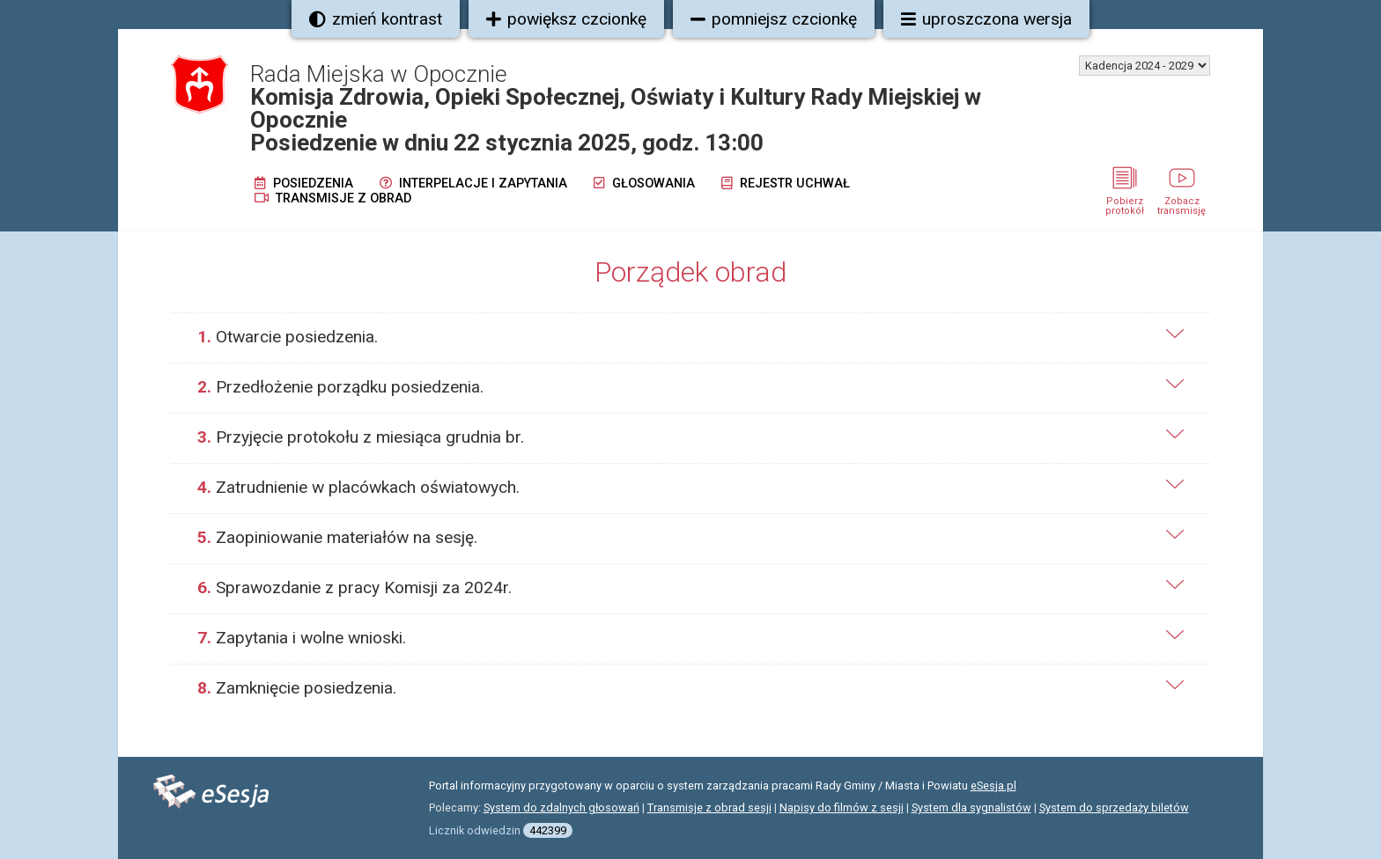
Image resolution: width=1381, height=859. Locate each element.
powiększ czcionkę (566, 19)
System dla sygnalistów (971, 807)
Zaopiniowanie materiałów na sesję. (337, 537)
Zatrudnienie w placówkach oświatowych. (358, 487)
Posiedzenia (304, 183)
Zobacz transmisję (1181, 200)
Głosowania (644, 183)
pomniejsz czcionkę (773, 19)
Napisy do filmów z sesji (841, 807)
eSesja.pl (993, 785)
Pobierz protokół (1124, 200)
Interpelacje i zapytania (473, 183)
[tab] (690, 337)
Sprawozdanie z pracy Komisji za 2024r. (354, 587)
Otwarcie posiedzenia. (287, 337)
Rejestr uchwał (785, 183)
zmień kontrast (375, 19)
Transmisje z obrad (333, 198)
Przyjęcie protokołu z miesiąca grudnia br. (360, 437)
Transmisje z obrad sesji (709, 807)
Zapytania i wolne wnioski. (301, 638)
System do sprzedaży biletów (1114, 807)
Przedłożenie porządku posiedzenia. (340, 387)
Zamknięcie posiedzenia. (296, 688)
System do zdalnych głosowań (561, 807)
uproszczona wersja (986, 19)
